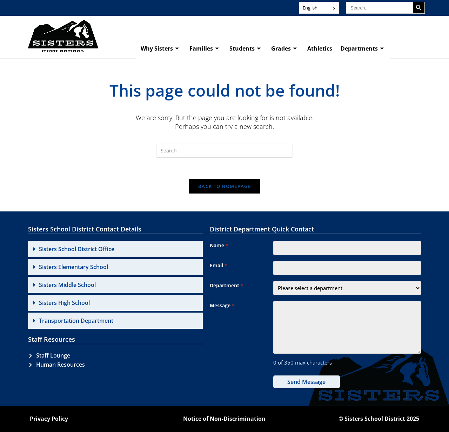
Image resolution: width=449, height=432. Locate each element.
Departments (362, 48)
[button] (115, 249)
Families (204, 48)
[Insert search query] (224, 151)
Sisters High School (64, 303)
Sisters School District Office (76, 249)
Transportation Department (76, 321)
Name (219, 245)
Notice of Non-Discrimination (224, 419)
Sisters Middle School (67, 285)
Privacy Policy (49, 419)
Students (245, 48)
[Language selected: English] (319, 8)
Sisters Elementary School (73, 267)
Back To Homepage (224, 186)
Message (222, 305)
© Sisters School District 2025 (379, 419)
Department (226, 285)
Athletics (319, 48)
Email (218, 265)
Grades (284, 48)
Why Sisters (160, 48)
